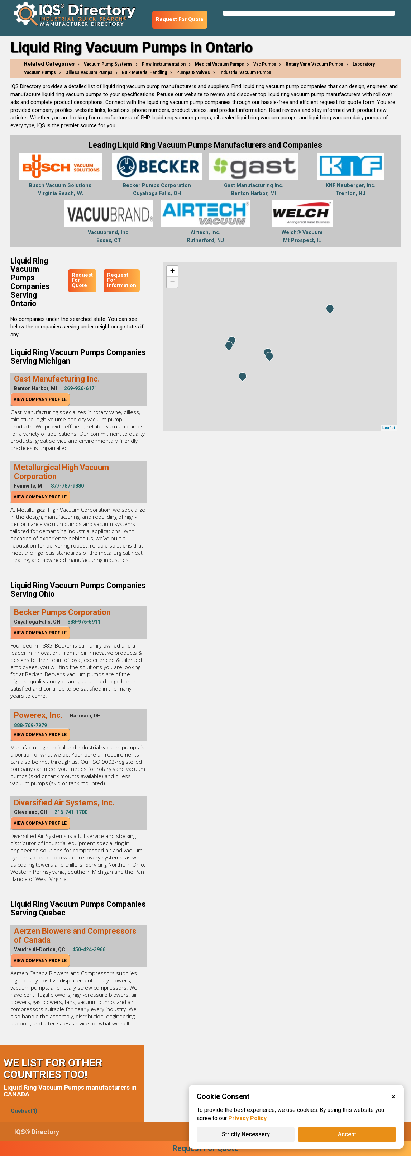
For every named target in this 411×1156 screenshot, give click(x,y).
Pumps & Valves (193, 72)
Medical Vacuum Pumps (219, 64)
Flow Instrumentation (164, 64)
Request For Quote (180, 19)
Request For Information (121, 280)
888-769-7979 (30, 725)
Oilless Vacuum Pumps (89, 72)
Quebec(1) (24, 1111)
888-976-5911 (83, 622)
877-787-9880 (67, 486)
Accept (347, 1134)
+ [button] (172, 271)
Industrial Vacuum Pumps (245, 72)
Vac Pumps (264, 64)
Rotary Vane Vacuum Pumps (314, 64)
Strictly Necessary (246, 1134)
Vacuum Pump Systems (108, 64)
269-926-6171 (80, 388)
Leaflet (388, 428)
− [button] (172, 282)
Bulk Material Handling (144, 72)
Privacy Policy (247, 1118)
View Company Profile (40, 399)
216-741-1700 (70, 812)
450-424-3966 (88, 949)
